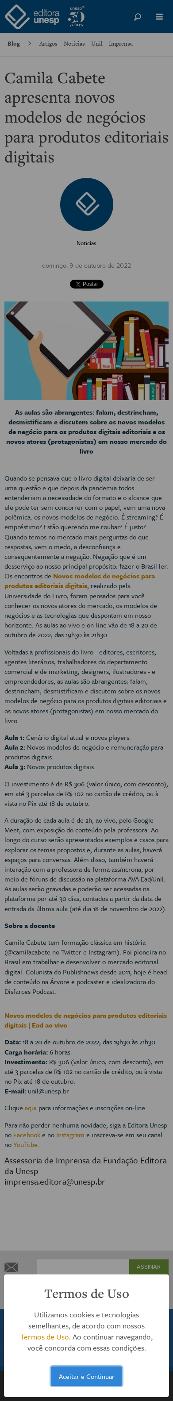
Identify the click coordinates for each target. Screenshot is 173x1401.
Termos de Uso (44, 1336)
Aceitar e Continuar (87, 1376)
